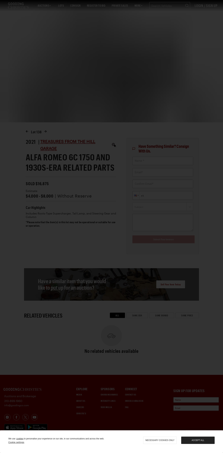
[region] (111, 441)
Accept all (198, 440)
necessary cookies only (160, 440)
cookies (19, 438)
